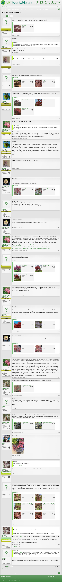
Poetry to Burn (5, 187)
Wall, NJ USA (8, 109)
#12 (59, 253)
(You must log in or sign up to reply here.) (53, 568)
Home (55, 577)
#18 (59, 396)
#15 (59, 332)
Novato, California (7, 217)
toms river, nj (8, 412)
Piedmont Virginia (7, 138)
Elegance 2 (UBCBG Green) (6, 577)
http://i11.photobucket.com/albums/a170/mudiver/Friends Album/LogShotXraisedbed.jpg (31, 249)
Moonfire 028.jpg (24, 266)
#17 (59, 378)
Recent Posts (4, 6)
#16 (59, 356)
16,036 (9, 477)
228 (9, 155)
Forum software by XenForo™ (11, 579)
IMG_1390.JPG (24, 80)
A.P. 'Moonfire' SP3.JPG (26, 108)
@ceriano (21, 537)
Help (53, 577)
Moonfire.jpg (24, 25)
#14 (59, 304)
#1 (59, 35)
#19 (59, 412)
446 (9, 213)
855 (9, 447)
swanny (4, 26)
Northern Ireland (7, 72)
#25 (59, 565)
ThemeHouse (18, 580)
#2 (59, 53)
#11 (59, 234)
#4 (59, 90)
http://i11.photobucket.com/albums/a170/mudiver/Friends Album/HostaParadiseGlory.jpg (31, 247)
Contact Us (50, 577)
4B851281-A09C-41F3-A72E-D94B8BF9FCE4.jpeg (52, 513)
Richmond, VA (8, 498)
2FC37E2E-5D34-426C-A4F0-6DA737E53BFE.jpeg (52, 504)
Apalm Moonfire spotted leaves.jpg (49, 423)
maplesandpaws (5, 389)
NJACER (4, 101)
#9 (59, 198)
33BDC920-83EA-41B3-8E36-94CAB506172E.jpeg (30, 513)
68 (9, 32)
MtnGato (4, 83)
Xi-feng (3, 444)
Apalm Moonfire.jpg (25, 423)
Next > (11, 568)
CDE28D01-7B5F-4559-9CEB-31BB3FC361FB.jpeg (31, 496)
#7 (59, 157)
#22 (59, 479)
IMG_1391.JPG (45, 80)
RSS (60, 577)
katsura (4, 209)
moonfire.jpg (24, 188)
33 (9, 562)
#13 (59, 284)
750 (9, 392)
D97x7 (18, 525)
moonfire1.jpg (24, 346)
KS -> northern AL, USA (6, 395)
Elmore (3, 46)
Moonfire (14, 162)
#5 (59, 118)
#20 (59, 433)
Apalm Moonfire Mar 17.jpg (26, 386)
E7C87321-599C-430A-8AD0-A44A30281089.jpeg (51, 496)
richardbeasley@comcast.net (6, 130)
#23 (59, 523)
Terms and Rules (58, 579)
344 (9, 50)
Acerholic (4, 470)
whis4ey (4, 64)
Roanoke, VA (8, 34)
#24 (59, 546)
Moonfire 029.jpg (46, 266)
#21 (59, 456)
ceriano (4, 493)
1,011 (9, 68)
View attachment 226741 (17, 466)
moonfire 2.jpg (45, 188)
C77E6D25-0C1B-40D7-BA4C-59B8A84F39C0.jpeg (30, 504)
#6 (59, 138)
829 (9, 189)
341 (9, 134)
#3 (59, 72)
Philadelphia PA (7, 193)
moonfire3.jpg (45, 346)
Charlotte (8, 88)
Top (58, 577)
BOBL (3, 407)
